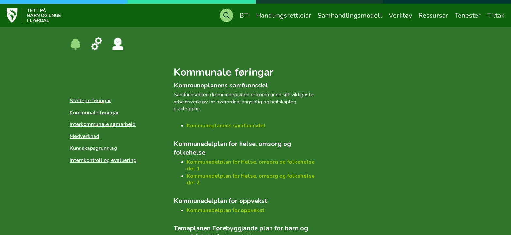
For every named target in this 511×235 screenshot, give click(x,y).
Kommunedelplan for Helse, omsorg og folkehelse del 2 (251, 179)
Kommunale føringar (94, 112)
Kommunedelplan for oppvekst (226, 210)
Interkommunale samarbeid (103, 124)
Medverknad (84, 136)
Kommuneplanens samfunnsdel (226, 125)
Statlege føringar (90, 100)
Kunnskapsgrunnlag (93, 148)
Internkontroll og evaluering (103, 160)
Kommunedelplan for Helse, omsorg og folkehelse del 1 (251, 165)
